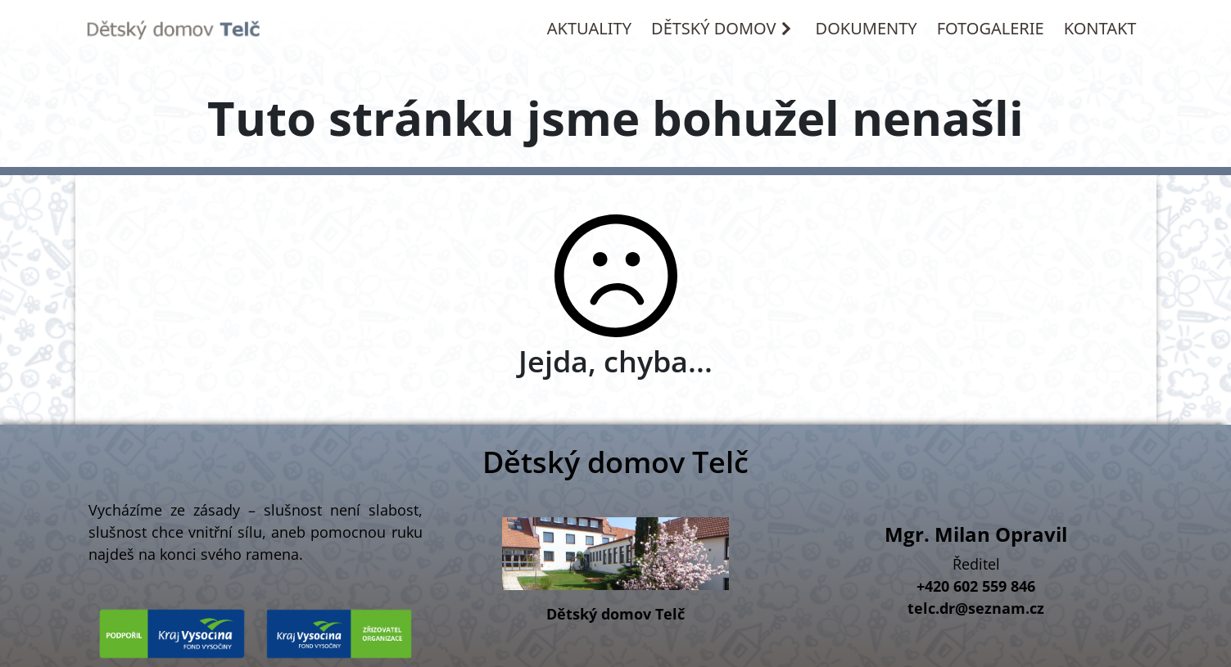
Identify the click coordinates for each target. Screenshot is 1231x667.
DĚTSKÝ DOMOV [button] (722, 28)
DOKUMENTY (866, 28)
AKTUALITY (589, 28)
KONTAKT (1100, 28)
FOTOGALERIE (990, 28)
